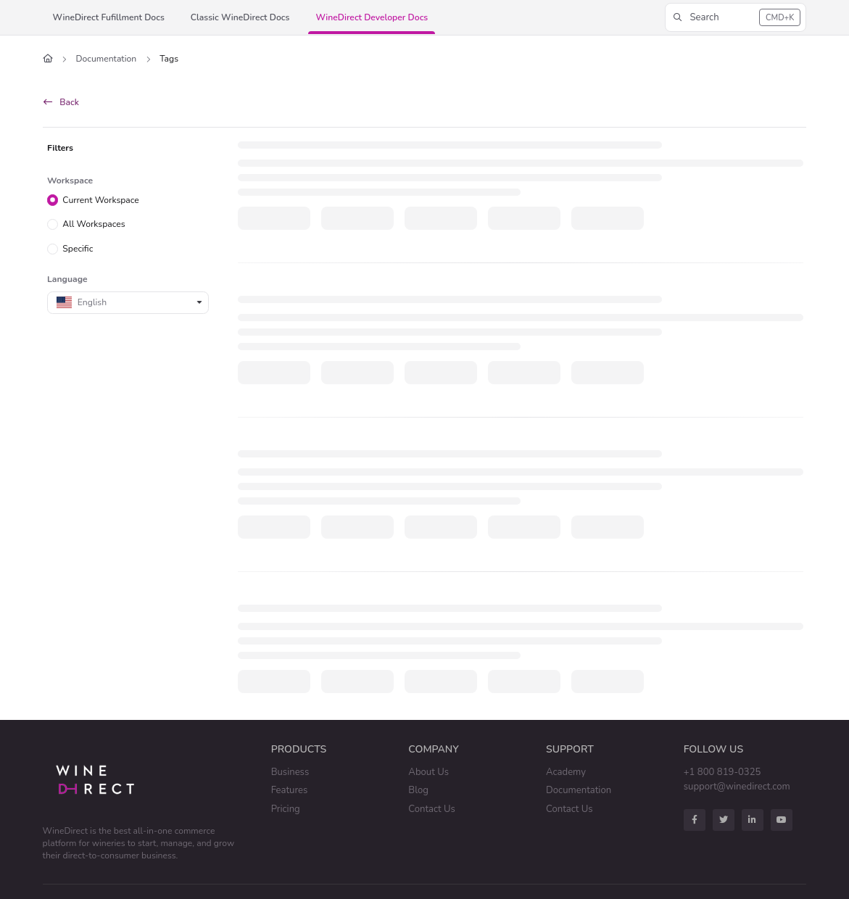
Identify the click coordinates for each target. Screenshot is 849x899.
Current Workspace (100, 199)
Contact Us (431, 809)
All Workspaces (93, 224)
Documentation (106, 59)
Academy (566, 772)
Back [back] (61, 102)
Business (290, 772)
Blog (418, 790)
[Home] (48, 59)
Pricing (285, 809)
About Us (428, 772)
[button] (736, 17)
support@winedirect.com (737, 786)
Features (289, 790)
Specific (77, 248)
